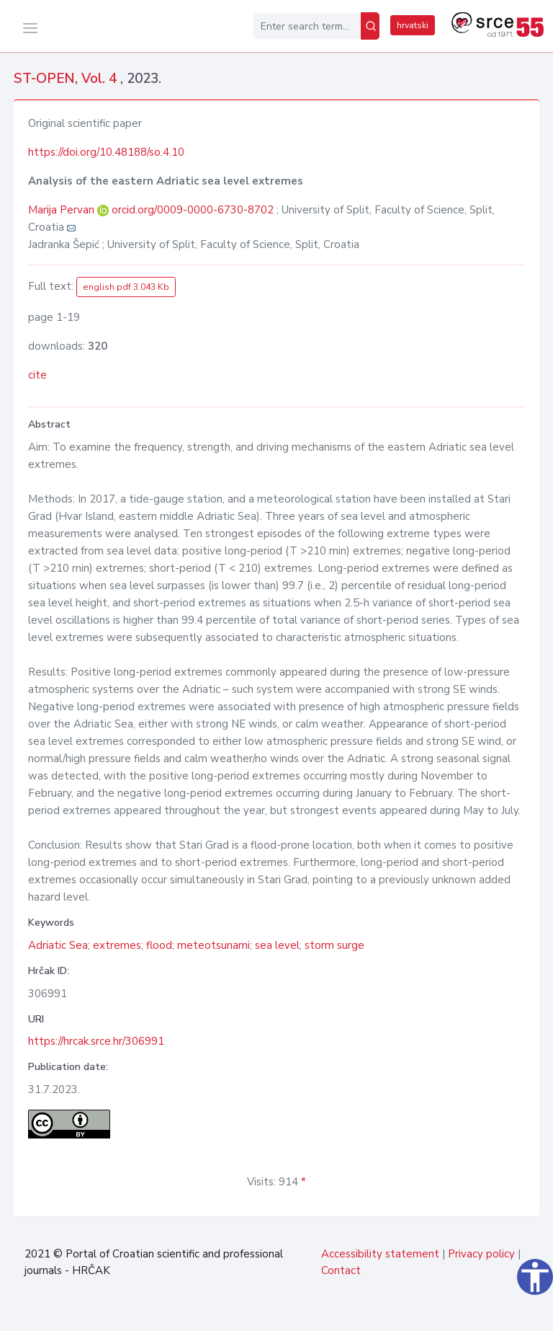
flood (159, 945)
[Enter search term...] (307, 26)
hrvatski (412, 25)
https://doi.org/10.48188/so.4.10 (106, 152)
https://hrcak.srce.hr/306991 (96, 1041)
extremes (117, 945)
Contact (341, 1270)
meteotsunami (213, 945)
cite (37, 375)
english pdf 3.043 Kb (126, 287)
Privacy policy (481, 1254)
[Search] (370, 26)
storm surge (334, 945)
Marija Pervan (62, 210)
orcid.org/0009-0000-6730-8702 (193, 210)
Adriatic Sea (58, 945)
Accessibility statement (380, 1254)
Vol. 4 (100, 78)
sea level (277, 945)
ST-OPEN (44, 78)
